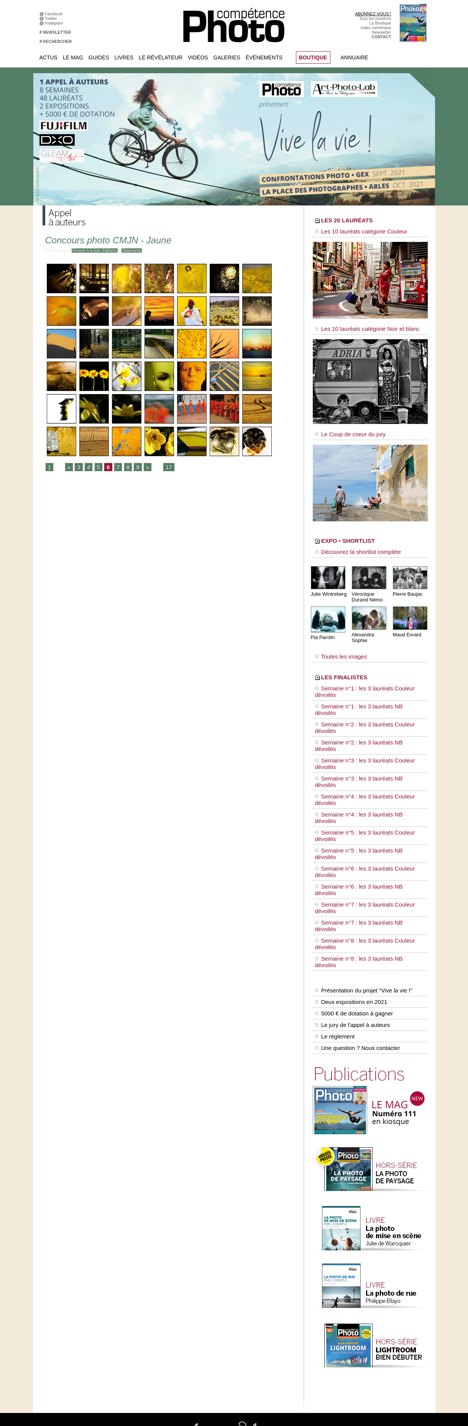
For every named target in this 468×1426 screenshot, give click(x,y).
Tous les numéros (375, 18)
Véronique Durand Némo (366, 585)
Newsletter (381, 32)
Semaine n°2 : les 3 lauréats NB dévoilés (360, 690)
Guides (99, 57)
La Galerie (209, 1262)
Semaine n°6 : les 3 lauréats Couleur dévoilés (364, 741)
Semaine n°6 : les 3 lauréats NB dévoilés (360, 749)
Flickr (129, 1285)
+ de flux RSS (364, 1285)
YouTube (133, 1291)
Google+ (132, 1268)
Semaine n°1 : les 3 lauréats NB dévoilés (360, 676)
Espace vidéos (213, 1291)
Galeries (226, 57)
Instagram (55, 23)
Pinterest (133, 1279)
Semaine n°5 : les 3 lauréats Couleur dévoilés (364, 727)
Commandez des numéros (73, 1251)
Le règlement (334, 832)
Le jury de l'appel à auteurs (350, 824)
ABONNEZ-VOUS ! (373, 14)
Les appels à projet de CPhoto (227, 1251)
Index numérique (376, 27)
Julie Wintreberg (327, 582)
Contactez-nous (63, 1268)
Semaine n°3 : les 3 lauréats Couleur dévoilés (364, 698)
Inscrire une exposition (372, 1302)
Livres (124, 57)
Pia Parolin (322, 625)
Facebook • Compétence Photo (153, 1245)
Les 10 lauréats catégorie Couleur (352, 232)
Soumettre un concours (373, 1314)
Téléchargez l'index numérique (76, 1256)
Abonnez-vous (62, 1245)
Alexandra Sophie (370, 622)
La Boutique (380, 23)
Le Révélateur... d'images (375, 1256)
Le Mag (73, 57)
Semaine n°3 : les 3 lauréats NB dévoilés (360, 705)
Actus (48, 57)
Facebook (55, 14)
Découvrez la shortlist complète (350, 542)
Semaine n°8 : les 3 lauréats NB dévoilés (360, 778)
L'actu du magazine (370, 1251)
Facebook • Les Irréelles (147, 1256)
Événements (264, 57)
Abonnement (363, 1343)
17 (161, 467)
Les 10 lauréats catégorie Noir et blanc (357, 325)
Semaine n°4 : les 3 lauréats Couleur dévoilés (364, 712)
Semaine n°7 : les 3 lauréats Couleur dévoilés (364, 756)
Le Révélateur (160, 57)
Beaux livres (363, 1274)
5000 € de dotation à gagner (352, 816)
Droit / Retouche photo (372, 1354)
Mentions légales (64, 1274)
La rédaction (363, 1348)
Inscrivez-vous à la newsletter (75, 1262)
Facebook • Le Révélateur (148, 1251)
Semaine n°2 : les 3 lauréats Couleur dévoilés (364, 683)
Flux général (363, 1245)
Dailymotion (135, 1297)
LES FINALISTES (362, 658)
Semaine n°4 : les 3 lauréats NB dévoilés (360, 720)
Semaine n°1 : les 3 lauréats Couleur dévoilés (364, 669)
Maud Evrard (406, 622)
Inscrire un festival (368, 1308)
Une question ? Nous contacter (355, 840)
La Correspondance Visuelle (226, 1274)
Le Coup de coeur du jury (344, 426)
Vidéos (198, 57)
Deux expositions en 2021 (349, 808)
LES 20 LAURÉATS (367, 221)
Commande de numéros (374, 1337)
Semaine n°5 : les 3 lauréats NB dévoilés (360, 734)
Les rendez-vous (367, 1268)
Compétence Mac (292, 1245)
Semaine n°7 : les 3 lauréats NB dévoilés (360, 763)
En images (210, 1256)
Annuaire (354, 57)
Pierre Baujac (406, 582)
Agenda (207, 1279)
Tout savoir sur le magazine (225, 1245)
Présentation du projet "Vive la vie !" (361, 800)
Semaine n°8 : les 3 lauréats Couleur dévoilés (364, 771)
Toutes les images (336, 638)
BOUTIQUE (313, 57)
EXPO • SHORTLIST (369, 532)
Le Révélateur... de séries (375, 1262)
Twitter (52, 18)
